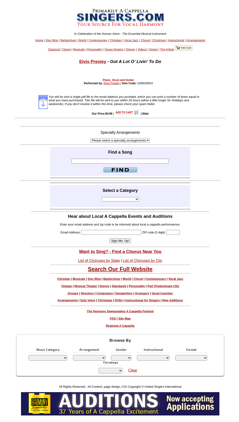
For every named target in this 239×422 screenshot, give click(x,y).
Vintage (66, 286)
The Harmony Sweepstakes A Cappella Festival (120, 311)
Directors (87, 293)
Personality (94, 49)
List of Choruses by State (99, 261)
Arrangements (195, 40)
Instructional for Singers (142, 300)
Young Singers (114, 49)
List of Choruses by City (142, 261)
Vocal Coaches (162, 293)
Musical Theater (85, 286)
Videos (142, 49)
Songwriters (124, 293)
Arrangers (142, 293)
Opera (66, 49)
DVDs (119, 300)
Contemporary (97, 40)
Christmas (159, 40)
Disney (130, 49)
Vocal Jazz (131, 40)
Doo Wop (52, 40)
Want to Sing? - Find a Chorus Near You (120, 251)
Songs (153, 49)
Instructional (176, 40)
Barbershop (68, 40)
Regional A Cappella (120, 325)
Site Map (124, 318)
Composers (104, 293)
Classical (54, 49)
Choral (145, 40)
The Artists (167, 49)
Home (39, 40)
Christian (116, 40)
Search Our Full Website (120, 269)
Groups (73, 293)
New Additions (172, 300)
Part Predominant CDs (163, 286)
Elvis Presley (92, 61)
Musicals (79, 49)
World (82, 40)
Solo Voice (87, 300)
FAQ (113, 318)
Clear (132, 370)
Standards (119, 286)
